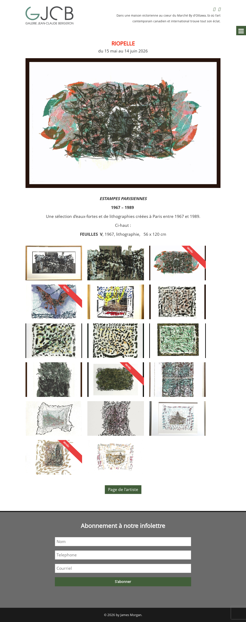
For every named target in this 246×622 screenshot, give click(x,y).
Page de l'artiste (123, 489)
